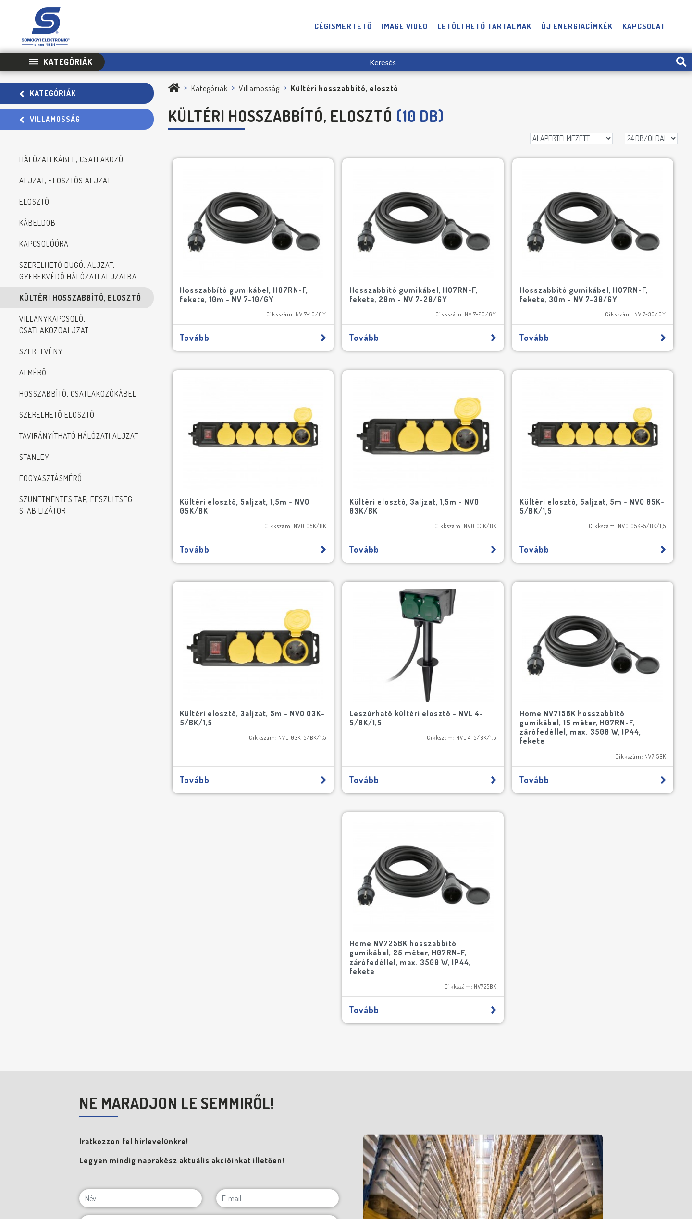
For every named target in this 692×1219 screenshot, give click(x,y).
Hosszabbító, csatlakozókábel (77, 393)
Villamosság (49, 119)
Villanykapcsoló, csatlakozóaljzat (54, 324)
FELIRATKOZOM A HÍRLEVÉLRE (129, 1014)
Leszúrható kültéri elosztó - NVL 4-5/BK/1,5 (613, 454)
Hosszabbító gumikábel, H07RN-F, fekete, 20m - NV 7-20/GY (358, 268)
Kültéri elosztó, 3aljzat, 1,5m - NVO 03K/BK (225, 454)
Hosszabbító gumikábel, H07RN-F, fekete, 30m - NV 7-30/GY (485, 268)
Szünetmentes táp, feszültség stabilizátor (76, 505)
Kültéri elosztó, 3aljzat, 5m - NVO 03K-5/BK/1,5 (486, 454)
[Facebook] (632, 1129)
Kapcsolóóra (44, 244)
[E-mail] (277, 894)
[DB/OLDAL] (651, 138)
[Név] (140, 894)
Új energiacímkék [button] (577, 26)
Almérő (33, 372)
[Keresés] (387, 62)
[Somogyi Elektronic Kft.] (174, 88)
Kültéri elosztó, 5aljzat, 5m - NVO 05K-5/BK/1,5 (359, 454)
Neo (672, 1157)
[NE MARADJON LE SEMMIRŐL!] (82, 969)
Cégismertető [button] (343, 26)
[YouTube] (652, 1129)
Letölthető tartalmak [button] (484, 26)
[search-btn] (681, 62)
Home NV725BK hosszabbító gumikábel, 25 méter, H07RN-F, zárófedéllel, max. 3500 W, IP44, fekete (550, 649)
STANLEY (34, 457)
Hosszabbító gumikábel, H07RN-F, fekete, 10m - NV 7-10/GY (230, 268)
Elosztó (34, 201)
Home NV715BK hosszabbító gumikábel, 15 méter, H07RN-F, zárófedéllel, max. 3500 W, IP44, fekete (294, 649)
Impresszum (306, 1157)
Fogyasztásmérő (50, 478)
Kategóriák (47, 93)
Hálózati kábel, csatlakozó (71, 159)
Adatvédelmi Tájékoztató (370, 1157)
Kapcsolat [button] (644, 26)
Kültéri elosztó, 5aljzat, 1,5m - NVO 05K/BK (607, 263)
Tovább (232, 316)
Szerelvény (41, 351)
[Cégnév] (209, 946)
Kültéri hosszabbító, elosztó (80, 297)
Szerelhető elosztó (57, 415)
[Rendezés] (571, 138)
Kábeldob (37, 223)
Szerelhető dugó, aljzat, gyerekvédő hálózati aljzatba (78, 270)
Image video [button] (405, 26)
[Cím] (209, 920)
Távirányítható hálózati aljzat (78, 436)
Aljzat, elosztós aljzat (65, 180)
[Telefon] (612, 1129)
